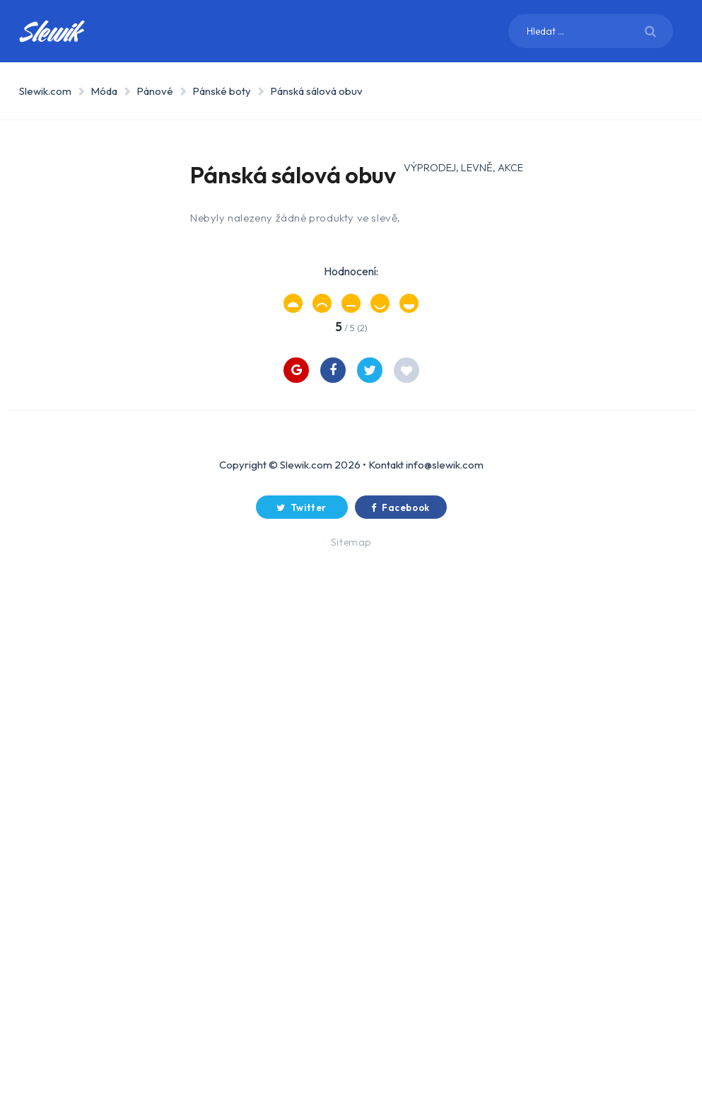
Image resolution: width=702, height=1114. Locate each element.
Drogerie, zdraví (89, 361)
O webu (65, 734)
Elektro (67, 236)
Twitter (301, 1039)
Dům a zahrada (84, 276)
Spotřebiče (75, 197)
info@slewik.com (445, 996)
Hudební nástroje (70, 446)
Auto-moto (76, 525)
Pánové (154, 91)
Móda (103, 91)
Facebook (400, 1039)
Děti (57, 400)
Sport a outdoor (71, 321)
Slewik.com (45, 91)
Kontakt (386, 996)
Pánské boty (221, 91)
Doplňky (82, 695)
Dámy (74, 604)
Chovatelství (81, 485)
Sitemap (351, 1073)
